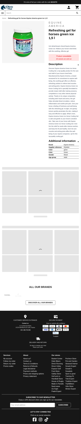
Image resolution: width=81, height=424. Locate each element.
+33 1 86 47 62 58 (25, 330)
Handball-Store (57, 379)
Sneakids (68, 371)
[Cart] (77, 7)
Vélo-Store (69, 386)
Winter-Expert (70, 389)
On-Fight (54, 389)
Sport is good (70, 374)
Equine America (57, 24)
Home (4, 18)
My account (7, 359)
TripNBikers (69, 384)
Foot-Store (55, 371)
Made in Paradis (57, 384)
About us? (27, 359)
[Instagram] (40, 419)
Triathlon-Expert (71, 381)
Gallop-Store (56, 374)
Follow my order (9, 361)
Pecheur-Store (70, 359)
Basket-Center (56, 359)
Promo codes (8, 366)
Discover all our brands (40, 303)
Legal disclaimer (29, 369)
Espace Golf (56, 369)
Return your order (38, 347)
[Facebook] (34, 419)
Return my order (9, 364)
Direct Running (57, 364)
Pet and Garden (71, 361)
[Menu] (2, 13)
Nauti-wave (55, 386)
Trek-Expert (69, 379)
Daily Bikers (55, 361)
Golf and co (55, 376)
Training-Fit (69, 376)
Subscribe (63, 405)
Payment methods (30, 371)
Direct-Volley (56, 366)
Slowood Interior (71, 364)
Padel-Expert (56, 391)
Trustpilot (55, 336)
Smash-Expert (70, 366)
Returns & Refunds (30, 366)
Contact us (25, 323)
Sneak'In (68, 369)
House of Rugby (57, 381)
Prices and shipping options (33, 374)
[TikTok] (46, 419)
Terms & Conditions (30, 364)
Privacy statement (30, 376)
